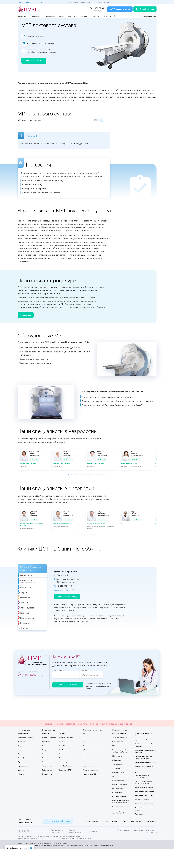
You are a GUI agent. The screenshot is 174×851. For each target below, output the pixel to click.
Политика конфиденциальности (76, 833)
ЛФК (113, 778)
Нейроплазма (116, 762)
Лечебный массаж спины (120, 739)
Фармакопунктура (118, 782)
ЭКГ (84, 764)
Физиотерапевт (64, 760)
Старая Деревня (23, 760)
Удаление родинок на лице (144, 805)
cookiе (26, 848)
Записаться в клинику (67, 599)
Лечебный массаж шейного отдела (144, 811)
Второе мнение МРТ (89, 776)
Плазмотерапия (117, 743)
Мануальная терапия (119, 735)
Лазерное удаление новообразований (118, 814)
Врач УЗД (62, 752)
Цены (69, 16)
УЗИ (84, 743)
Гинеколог (45, 747)
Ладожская (21, 752)
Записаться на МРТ (34, 62)
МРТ (84, 735)
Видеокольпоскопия (89, 768)
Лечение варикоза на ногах (144, 797)
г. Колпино (21, 776)
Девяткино (21, 772)
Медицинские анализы (90, 772)
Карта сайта (93, 833)
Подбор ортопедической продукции (143, 747)
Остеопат (62, 735)
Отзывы (84, 16)
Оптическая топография (91, 747)
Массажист (62, 743)
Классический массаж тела (144, 789)
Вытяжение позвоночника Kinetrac (143, 736)
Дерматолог (46, 764)
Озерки (20, 747)
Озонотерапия (117, 766)
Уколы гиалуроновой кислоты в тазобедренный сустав (122, 753)
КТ (83, 739)
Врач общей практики (66, 768)
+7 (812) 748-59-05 (31, 677)
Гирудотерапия (117, 790)
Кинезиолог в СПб (65, 772)
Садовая (20, 756)
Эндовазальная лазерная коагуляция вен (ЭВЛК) (143, 759)
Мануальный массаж (142, 801)
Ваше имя (58, 672)
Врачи (61, 16)
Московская (21, 743)
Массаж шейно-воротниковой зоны (145, 769)
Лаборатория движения (25, 739)
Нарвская (21, 764)
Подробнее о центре (62, 592)
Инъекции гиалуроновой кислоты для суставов (120, 803)
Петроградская (23, 735)
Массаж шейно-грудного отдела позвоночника (143, 784)
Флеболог (45, 756)
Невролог (45, 735)
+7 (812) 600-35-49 (95, 7)
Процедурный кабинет (142, 742)
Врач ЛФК (62, 747)
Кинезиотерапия (117, 808)
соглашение (88, 688)
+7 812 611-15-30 (25, 825)
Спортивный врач (48, 768)
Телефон (89, 672)
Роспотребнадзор (123, 832)
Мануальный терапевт (66, 739)
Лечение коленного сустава (144, 793)
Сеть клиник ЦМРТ (91, 823)
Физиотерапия (117, 794)
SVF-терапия (116, 747)
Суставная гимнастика (119, 798)
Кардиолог (45, 752)
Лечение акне (139, 816)
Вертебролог (46, 743)
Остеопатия (116, 770)
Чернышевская (23, 768)
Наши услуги (135, 823)
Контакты (107, 16)
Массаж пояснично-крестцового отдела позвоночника (142, 777)
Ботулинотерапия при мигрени (145, 764)
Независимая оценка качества (151, 833)
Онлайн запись (145, 9)
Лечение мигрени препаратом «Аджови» (145, 753)
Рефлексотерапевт (48, 772)
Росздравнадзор (137, 832)
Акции (76, 16)
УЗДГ (84, 752)
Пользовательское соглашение (57, 833)
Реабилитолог (47, 760)
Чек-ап (85, 760)
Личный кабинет (149, 16)
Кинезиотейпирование (119, 786)
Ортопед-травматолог (49, 739)
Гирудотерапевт (47, 776)
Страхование (151, 823)
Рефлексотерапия (118, 774)
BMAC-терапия (117, 758)
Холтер (85, 756)
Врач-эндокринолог (65, 764)
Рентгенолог (63, 756)
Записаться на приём (67, 687)
